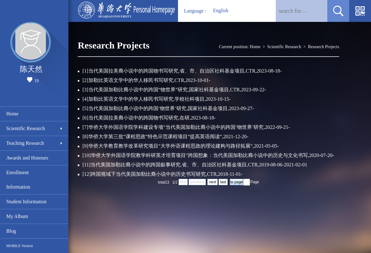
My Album (17, 216)
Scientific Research (25, 128)
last (223, 182)
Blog (11, 231)
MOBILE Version (19, 246)
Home (12, 113)
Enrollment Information (18, 180)
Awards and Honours (27, 157)
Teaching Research (25, 143)
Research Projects (323, 46)
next (212, 182)
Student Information (26, 201)
